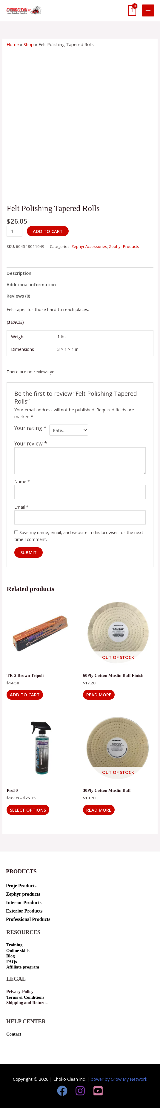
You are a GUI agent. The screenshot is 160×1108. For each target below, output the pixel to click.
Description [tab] (19, 273)
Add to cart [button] (25, 695)
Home (13, 44)
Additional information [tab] (31, 284)
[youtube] (98, 1091)
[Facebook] (62, 1091)
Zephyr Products (124, 246)
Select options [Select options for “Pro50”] (28, 810)
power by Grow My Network (119, 1079)
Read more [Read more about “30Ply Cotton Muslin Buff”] (98, 810)
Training (14, 944)
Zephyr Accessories (89, 246)
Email (21, 507)
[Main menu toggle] (148, 10)
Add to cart (48, 231)
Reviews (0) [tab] (18, 296)
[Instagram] (80, 1091)
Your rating (30, 428)
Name (22, 481)
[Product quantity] (14, 231)
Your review (30, 443)
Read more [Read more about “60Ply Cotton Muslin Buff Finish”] (98, 695)
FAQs (11, 961)
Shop (29, 44)
